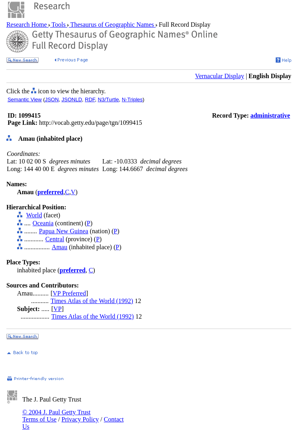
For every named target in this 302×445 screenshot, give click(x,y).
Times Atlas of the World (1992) (92, 300)
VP (57, 308)
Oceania (43, 223)
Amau (59, 247)
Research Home (27, 24)
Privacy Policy (80, 419)
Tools (58, 24)
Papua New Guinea (63, 231)
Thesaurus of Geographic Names (112, 24)
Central (54, 239)
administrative (270, 115)
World (34, 215)
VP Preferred (69, 293)
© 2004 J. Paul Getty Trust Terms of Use (56, 416)
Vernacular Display (219, 76)
